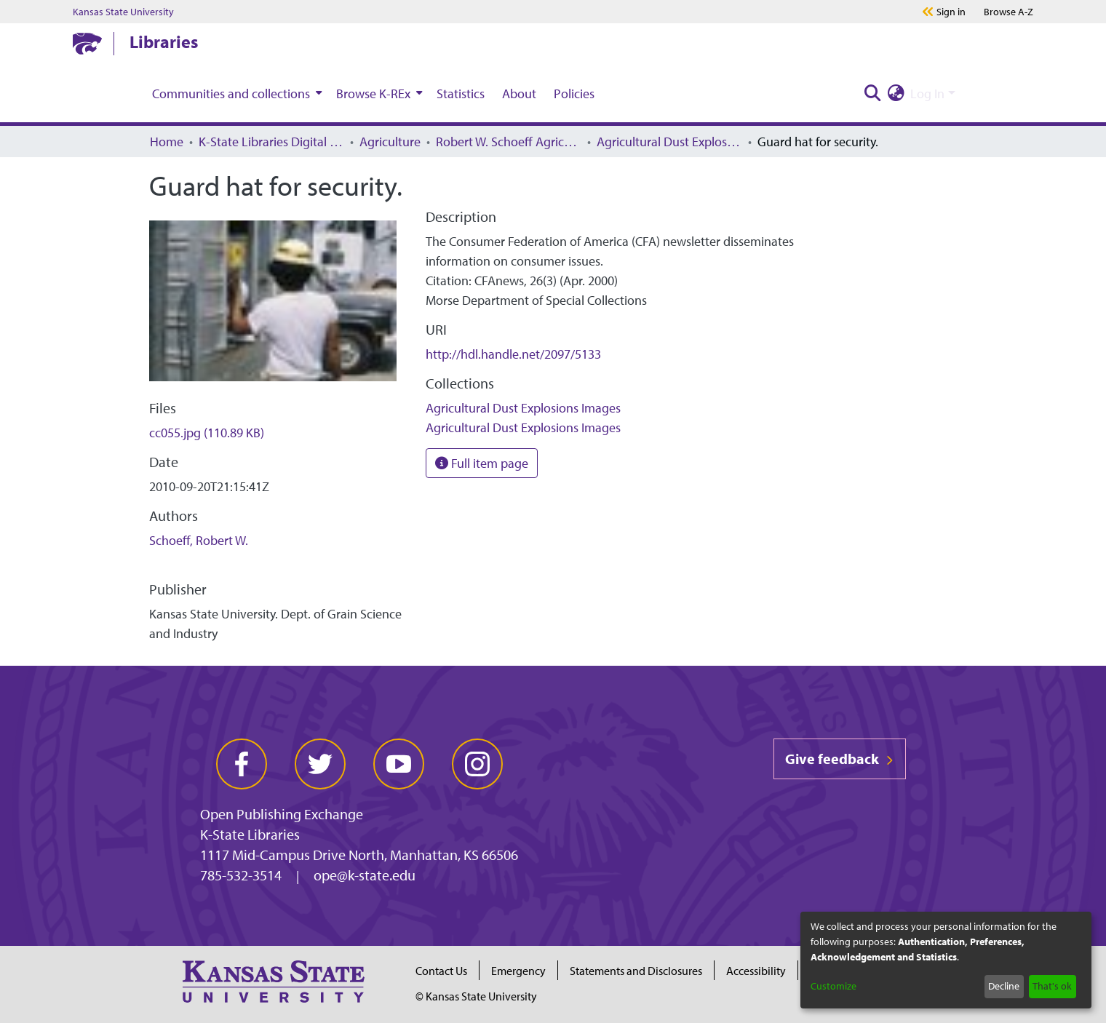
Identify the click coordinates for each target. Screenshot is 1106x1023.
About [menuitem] (519, 93)
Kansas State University (123, 11)
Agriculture (390, 141)
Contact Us (441, 970)
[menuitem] (235, 93)
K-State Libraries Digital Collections (271, 141)
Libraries (164, 41)
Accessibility (756, 970)
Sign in (951, 11)
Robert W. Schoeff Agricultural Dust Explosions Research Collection (508, 141)
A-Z (1008, 11)
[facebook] (241, 764)
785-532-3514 (241, 875)
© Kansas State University (476, 996)
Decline (1003, 985)
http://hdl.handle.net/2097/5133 (513, 354)
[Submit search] (872, 93)
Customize (833, 985)
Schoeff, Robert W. (198, 540)
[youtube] (398, 764)
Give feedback (839, 758)
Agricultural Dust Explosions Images (669, 141)
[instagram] (477, 764)
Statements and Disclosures (636, 970)
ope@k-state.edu (364, 875)
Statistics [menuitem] (461, 93)
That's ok (1052, 985)
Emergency (518, 970)
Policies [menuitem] (574, 93)
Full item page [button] (481, 463)
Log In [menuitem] (927, 93)
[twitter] (320, 764)
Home (166, 141)
